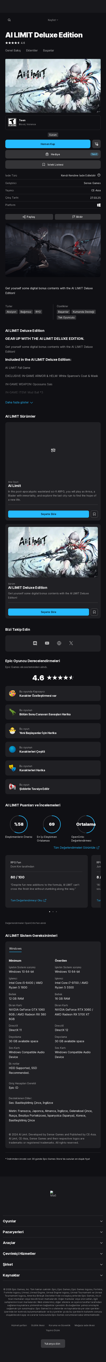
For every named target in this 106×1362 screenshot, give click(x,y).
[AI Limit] (53, 450)
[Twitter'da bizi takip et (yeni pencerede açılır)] (71, 643)
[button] (53, 402)
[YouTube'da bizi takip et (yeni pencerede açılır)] (47, 643)
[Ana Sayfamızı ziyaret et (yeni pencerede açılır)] (59, 643)
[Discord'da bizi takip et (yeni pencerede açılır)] (35, 643)
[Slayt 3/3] (56, 911)
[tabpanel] (53, 1013)
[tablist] (53, 948)
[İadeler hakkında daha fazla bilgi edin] (99, 175)
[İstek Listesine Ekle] (53, 164)
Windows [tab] (15, 948)
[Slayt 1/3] (49, 911)
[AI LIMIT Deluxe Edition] (53, 552)
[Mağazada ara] (9, 19)
